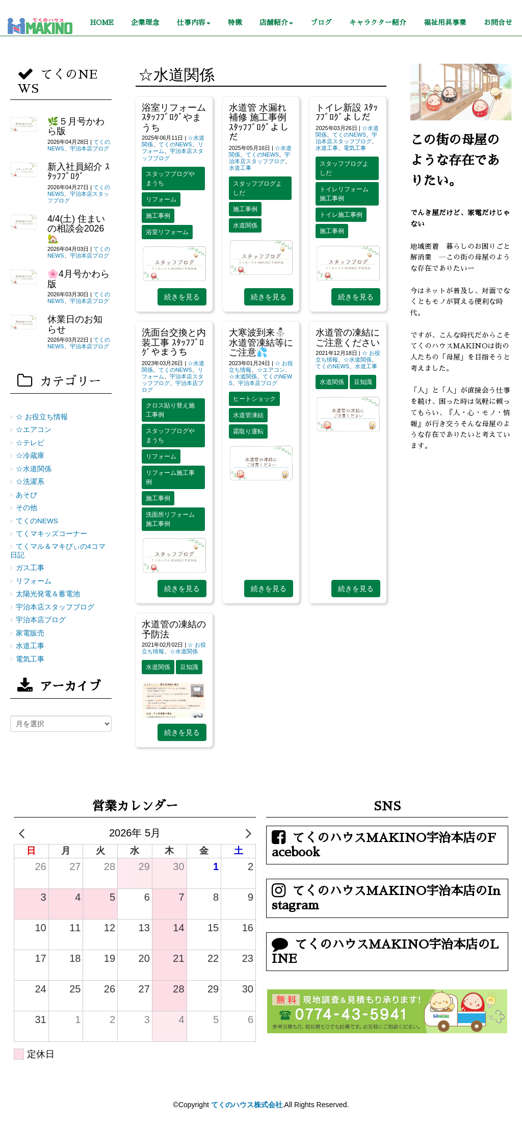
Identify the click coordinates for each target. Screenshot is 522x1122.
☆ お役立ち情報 (42, 417)
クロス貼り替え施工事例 (170, 410)
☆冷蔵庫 (30, 456)
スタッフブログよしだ (257, 188)
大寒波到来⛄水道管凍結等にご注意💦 (261, 342)
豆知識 (363, 382)
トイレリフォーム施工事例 (344, 194)
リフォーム (161, 199)
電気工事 (355, 148)
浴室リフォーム (167, 232)
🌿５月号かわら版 (76, 126)
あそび (26, 495)
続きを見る (182, 297)
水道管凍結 (248, 415)
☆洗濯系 (30, 482)
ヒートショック (254, 398)
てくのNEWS (175, 144)
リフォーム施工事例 (170, 477)
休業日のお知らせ (74, 324)
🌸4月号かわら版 (78, 279)
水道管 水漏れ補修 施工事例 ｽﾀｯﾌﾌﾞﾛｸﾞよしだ (259, 122)
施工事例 (158, 215)
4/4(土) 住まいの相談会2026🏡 (76, 229)
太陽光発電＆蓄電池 (48, 594)
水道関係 (245, 225)
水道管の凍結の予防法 (174, 629)
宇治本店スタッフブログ (260, 157)
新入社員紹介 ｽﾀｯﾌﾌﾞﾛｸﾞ (78, 172)
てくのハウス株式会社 (246, 1105)
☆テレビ (30, 443)
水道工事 (240, 168)
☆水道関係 (243, 376)
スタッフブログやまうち (170, 178)
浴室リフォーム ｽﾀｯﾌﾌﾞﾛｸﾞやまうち (174, 118)
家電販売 (30, 633)
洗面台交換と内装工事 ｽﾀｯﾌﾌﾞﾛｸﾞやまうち (174, 342)
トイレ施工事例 (341, 214)
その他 (26, 508)
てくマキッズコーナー (51, 534)
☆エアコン (271, 370)
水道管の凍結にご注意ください (348, 337)
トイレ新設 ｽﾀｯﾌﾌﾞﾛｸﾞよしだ (347, 112)
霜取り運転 (248, 431)
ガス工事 (30, 568)
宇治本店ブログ (257, 383)
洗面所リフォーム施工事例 (170, 519)
